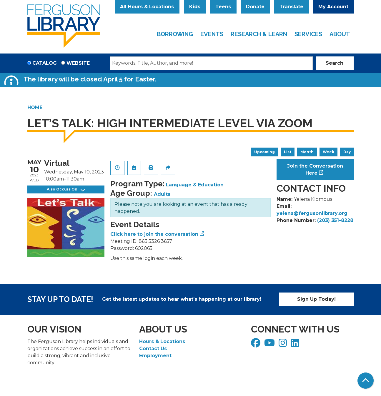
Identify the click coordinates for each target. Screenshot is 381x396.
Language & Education (195, 185)
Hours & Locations (162, 341)
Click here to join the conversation (154, 234)
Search (334, 63)
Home (34, 107)
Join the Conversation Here (315, 169)
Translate (291, 6)
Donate (255, 6)
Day (347, 152)
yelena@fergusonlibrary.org (312, 213)
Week (328, 152)
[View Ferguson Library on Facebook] (256, 344)
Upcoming (264, 152)
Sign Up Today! (316, 299)
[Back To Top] (365, 380)
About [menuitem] (340, 34)
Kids (194, 6)
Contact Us (153, 348)
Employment (155, 355)
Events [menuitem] (211, 34)
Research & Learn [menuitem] (259, 34)
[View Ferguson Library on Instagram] (283, 344)
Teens (223, 6)
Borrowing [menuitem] (175, 34)
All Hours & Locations (147, 6)
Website (78, 63)
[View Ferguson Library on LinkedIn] (295, 344)
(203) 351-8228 (335, 220)
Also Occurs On (66, 189)
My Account (333, 6)
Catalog (44, 63)
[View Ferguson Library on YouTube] (270, 344)
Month (307, 152)
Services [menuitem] (308, 34)
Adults (162, 194)
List (287, 152)
